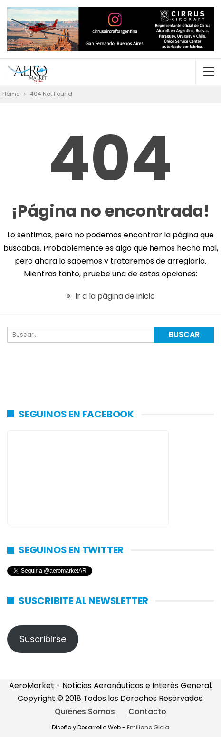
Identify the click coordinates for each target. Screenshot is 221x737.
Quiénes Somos (85, 711)
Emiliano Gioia (148, 727)
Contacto (147, 711)
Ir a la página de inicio (111, 296)
